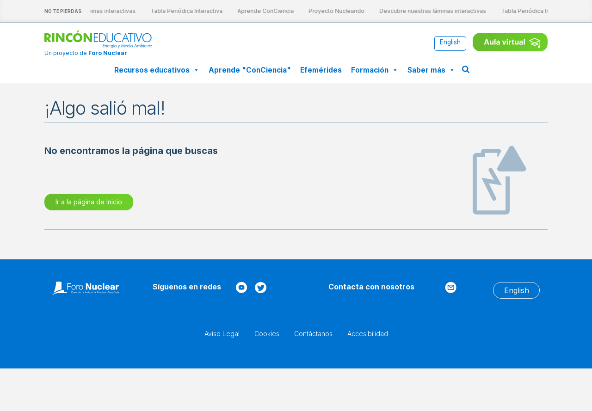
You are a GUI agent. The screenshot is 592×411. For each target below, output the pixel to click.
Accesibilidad (367, 333)
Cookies (266, 333)
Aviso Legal (222, 333)
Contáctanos (313, 333)
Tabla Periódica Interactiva (179, 10)
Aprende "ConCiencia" (250, 70)
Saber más (431, 70)
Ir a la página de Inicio (89, 202)
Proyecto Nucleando (329, 10)
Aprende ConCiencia (258, 10)
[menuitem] (450, 43)
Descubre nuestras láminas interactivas (425, 10)
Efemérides (321, 70)
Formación (374, 70)
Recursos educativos (156, 70)
